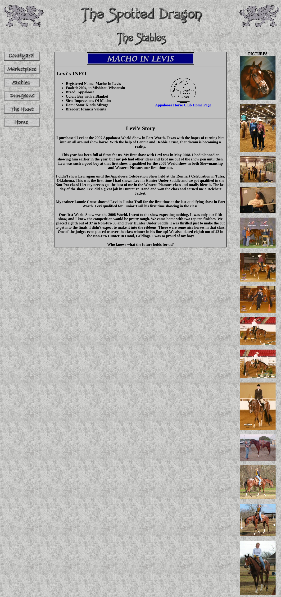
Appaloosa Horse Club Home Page (183, 103)
